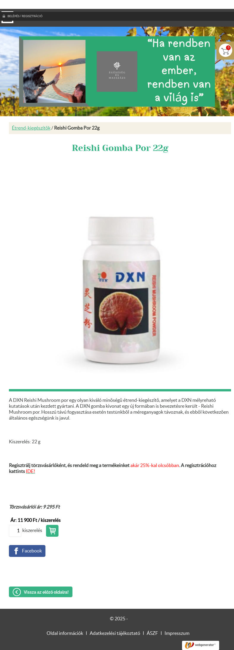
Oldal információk (65, 621)
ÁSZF (152, 621)
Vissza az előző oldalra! (46, 580)
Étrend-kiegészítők (31, 116)
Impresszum (177, 621)
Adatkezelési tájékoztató (115, 621)
